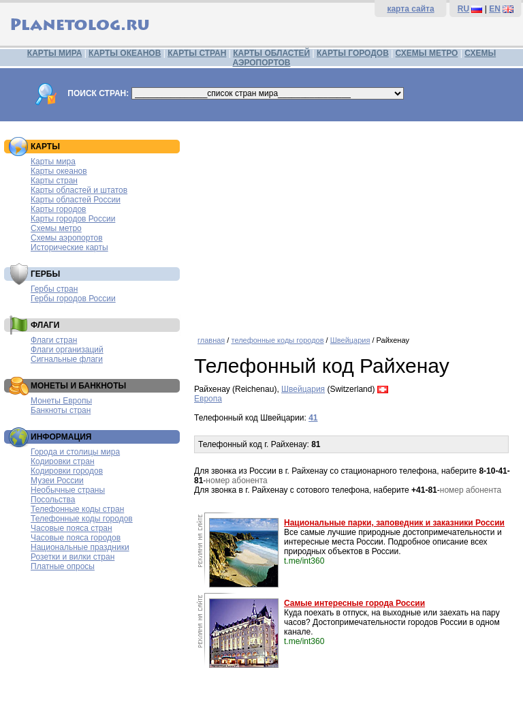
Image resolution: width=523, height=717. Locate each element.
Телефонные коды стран (77, 509)
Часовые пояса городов (76, 538)
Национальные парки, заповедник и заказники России (394, 523)
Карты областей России (76, 199)
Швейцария (350, 340)
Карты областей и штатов (79, 190)
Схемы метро (56, 228)
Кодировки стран (63, 461)
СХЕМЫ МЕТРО (427, 53)
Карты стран (54, 180)
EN (495, 9)
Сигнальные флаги (67, 359)
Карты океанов (59, 171)
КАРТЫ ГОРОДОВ (353, 53)
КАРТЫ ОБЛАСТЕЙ (271, 53)
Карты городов (58, 209)
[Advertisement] (355, 223)
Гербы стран (54, 289)
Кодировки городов (67, 471)
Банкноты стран (61, 410)
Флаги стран (54, 340)
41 (312, 418)
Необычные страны (68, 490)
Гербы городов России (73, 298)
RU (463, 9)
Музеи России (57, 480)
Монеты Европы (61, 401)
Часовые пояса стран (71, 528)
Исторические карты (69, 247)
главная (211, 340)
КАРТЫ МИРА (54, 53)
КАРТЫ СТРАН (197, 53)
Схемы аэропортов (67, 238)
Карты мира (53, 161)
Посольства (53, 499)
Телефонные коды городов (82, 518)
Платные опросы (63, 566)
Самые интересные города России (354, 603)
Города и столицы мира (75, 452)
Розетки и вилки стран (72, 557)
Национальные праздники (80, 547)
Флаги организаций (67, 349)
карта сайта (410, 9)
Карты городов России (73, 219)
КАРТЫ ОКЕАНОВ (125, 53)
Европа (208, 398)
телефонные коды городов (277, 340)
